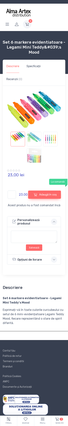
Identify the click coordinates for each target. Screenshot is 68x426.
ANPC (6, 381)
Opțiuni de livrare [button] (27, 259)
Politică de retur (12, 356)
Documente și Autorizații (17, 386)
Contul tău (9, 350)
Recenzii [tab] (14, 79)
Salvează (34, 247)
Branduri (8, 366)
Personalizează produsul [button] (26, 221)
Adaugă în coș (45, 194)
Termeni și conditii (13, 361)
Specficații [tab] (33, 66)
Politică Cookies (12, 376)
